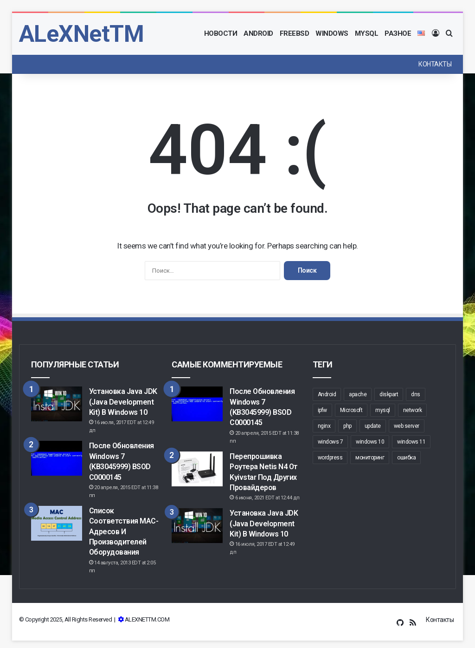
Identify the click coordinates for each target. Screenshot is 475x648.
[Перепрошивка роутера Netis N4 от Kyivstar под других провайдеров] (197, 469)
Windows (331, 33)
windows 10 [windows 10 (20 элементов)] (370, 442)
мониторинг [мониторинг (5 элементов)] (369, 457)
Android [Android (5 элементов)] (327, 394)
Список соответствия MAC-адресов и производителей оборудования (124, 531)
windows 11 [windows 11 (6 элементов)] (411, 442)
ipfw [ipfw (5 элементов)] (322, 410)
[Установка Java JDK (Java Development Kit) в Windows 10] (56, 403)
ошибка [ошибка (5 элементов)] (406, 457)
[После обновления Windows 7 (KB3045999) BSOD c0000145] (56, 458)
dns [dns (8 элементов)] (415, 394)
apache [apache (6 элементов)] (357, 394)
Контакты (434, 64)
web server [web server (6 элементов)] (406, 426)
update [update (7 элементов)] (373, 426)
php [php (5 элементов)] (347, 426)
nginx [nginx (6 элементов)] (324, 426)
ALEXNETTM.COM (147, 619)
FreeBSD (294, 33)
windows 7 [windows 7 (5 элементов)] (330, 442)
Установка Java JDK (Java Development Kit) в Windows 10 (123, 402)
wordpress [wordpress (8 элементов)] (330, 457)
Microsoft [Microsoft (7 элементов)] (351, 410)
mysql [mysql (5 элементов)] (382, 410)
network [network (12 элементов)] (412, 410)
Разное (398, 33)
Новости (221, 33)
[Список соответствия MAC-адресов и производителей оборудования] (56, 523)
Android (258, 33)
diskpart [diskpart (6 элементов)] (388, 394)
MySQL (367, 33)
